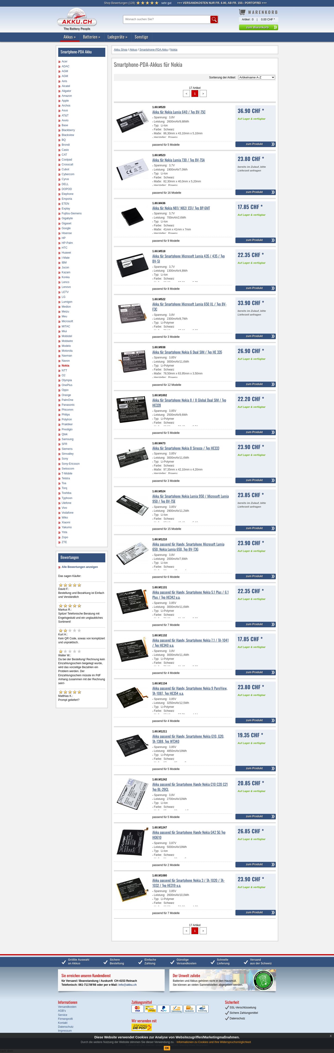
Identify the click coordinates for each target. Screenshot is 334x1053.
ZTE (64, 542)
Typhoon (67, 498)
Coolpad (67, 159)
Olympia (67, 380)
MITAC (66, 326)
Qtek (64, 434)
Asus (65, 110)
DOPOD (67, 189)
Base (65, 125)
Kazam (66, 272)
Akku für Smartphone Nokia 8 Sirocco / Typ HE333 (185, 448)
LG (63, 297)
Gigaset (66, 223)
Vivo (64, 507)
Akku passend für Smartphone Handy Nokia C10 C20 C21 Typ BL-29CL (190, 786)
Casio (65, 149)
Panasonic (68, 404)
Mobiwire (67, 341)
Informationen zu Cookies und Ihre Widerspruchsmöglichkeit (214, 1042)
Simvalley (68, 453)
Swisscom (68, 468)
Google (66, 228)
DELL (65, 184)
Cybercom (68, 174)
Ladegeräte (118, 37)
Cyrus (65, 179)
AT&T (65, 115)
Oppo (65, 390)
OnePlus (67, 385)
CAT (64, 154)
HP (64, 238)
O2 (63, 375)
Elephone (68, 194)
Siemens (67, 449)
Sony (65, 458)
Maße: (158, 133)
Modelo (66, 346)
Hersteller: (160, 137)
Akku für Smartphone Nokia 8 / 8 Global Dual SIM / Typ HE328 (189, 402)
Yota (64, 532)
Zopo (65, 537)
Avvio (65, 120)
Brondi (66, 144)
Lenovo (66, 287)
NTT (64, 370)
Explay (66, 208)
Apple (65, 100)
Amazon (67, 95)
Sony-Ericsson (71, 463)
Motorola (67, 350)
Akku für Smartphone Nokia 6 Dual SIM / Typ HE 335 (187, 352)
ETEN (65, 203)
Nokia (65, 365)
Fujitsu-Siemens (72, 213)
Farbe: (158, 129)
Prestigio (67, 429)
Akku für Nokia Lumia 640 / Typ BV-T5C (179, 112)
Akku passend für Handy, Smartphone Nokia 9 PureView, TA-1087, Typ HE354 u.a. (189, 690)
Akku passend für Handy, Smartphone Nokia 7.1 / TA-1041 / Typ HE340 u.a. (190, 642)
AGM (65, 71)
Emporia (67, 198)
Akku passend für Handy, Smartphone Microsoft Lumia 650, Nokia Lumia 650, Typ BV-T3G (188, 546)
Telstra (66, 478)
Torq (64, 488)
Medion (66, 306)
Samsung (68, 439)
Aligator (66, 91)
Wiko (65, 517)
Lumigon (67, 301)
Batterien (91, 37)
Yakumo (67, 527)
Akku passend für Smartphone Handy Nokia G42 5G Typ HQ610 (188, 834)
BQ (64, 140)
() (119, 3)
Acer (64, 61)
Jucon (65, 267)
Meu (64, 316)
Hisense (67, 233)
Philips (66, 414)
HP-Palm (67, 243)
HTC (64, 247)
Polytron (67, 419)
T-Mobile (67, 473)
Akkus (70, 37)
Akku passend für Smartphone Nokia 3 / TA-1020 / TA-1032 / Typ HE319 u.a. (188, 882)
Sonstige (141, 37)
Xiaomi (66, 522)
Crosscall (67, 164)
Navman (67, 355)
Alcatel (66, 86)
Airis (64, 81)
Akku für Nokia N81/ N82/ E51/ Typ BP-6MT (181, 208)
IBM (64, 262)
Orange (66, 395)
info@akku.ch (128, 984)
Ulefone (66, 503)
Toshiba (66, 493)
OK (167, 1048)
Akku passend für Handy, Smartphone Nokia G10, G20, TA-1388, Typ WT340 (188, 738)
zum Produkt (254, 144)
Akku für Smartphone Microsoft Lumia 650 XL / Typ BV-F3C (189, 306)
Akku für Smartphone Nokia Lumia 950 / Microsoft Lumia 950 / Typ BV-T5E (190, 498)
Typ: (156, 125)
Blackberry (68, 130)
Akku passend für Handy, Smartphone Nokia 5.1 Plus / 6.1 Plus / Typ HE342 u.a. (190, 594)
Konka (66, 277)
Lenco (65, 282)
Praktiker (67, 424)
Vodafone (68, 512)
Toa (64, 483)
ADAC (65, 66)
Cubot (65, 169)
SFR (64, 444)
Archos (66, 105)
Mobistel (67, 336)
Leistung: (159, 121)
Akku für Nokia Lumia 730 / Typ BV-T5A (178, 160)
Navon (66, 360)
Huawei (66, 252)
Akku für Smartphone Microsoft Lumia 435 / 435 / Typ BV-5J (188, 258)
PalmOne (67, 400)
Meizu (65, 311)
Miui (64, 331)
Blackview (68, 135)
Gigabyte (67, 218)
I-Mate (66, 257)
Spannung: (160, 117)
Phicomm (67, 409)
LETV (65, 292)
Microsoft (67, 321)
